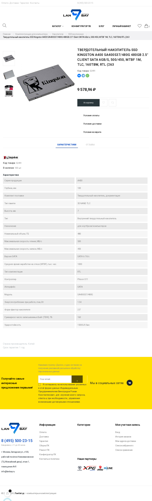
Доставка (14, 3)
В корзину (89, 103)
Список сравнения (124, 450)
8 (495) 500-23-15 (85, 3)
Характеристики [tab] (66, 144)
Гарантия (24, 3)
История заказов (123, 436)
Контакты (34, 3)
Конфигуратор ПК (47, 454)
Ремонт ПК (44, 450)
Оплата (4, 3)
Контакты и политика (49, 459)
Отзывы (90, 144)
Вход (117, 432)
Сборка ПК (44, 445)
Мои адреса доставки (125, 441)
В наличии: (8, 167)
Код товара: (83, 71)
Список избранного (124, 445)
